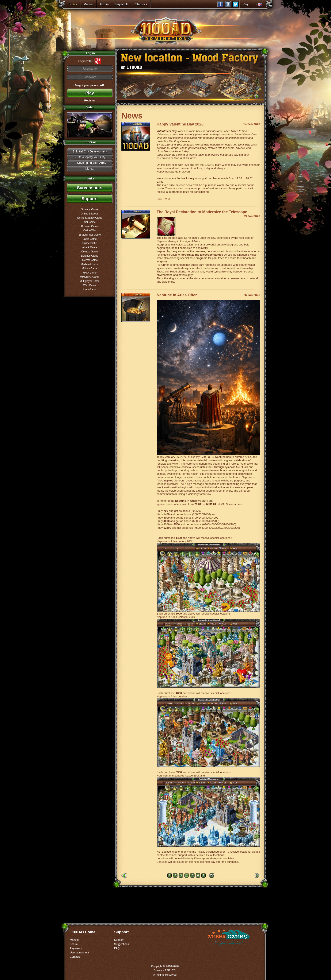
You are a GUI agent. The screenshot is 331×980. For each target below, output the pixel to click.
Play (245, 4)
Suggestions (121, 944)
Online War (89, 230)
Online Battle (89, 243)
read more (163, 198)
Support (89, 198)
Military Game (89, 268)
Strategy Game (89, 209)
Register (89, 100)
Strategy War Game (90, 234)
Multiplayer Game (89, 281)
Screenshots (89, 187)
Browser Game (89, 226)
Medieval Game (89, 264)
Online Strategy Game (89, 217)
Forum (104, 4)
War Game (90, 222)
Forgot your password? (89, 85)
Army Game (89, 289)
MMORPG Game (89, 276)
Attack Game (89, 247)
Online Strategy (89, 213)
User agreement (79, 952)
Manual (88, 4)
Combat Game (89, 251)
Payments (121, 4)
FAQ (116, 948)
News (73, 4)
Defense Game (89, 255)
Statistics (141, 4)
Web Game (89, 285)
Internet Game (89, 260)
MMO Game (89, 272)
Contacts (75, 956)
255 (212, 875)
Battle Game (90, 238)
